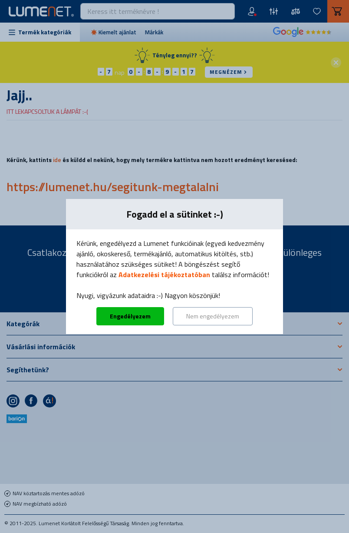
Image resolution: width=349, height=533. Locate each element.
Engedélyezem (130, 316)
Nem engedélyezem (212, 316)
